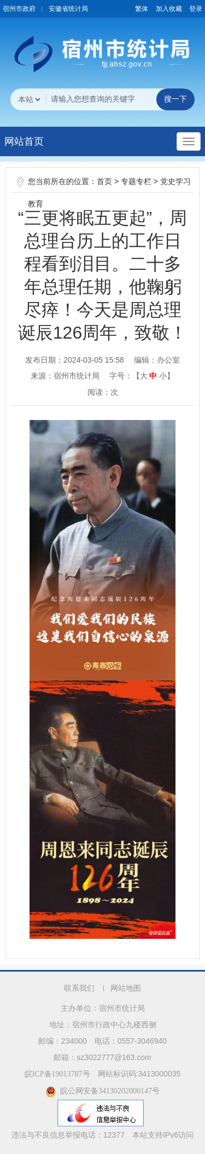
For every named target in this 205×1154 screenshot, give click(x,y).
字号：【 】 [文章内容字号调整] (142, 375)
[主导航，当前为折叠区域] (189, 141)
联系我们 (79, 988)
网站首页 (24, 141)
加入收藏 (169, 9)
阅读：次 (102, 392)
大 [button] (144, 376)
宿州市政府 (19, 9)
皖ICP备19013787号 (57, 1074)
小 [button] (163, 376)
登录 (195, 9)
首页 (104, 181)
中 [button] (153, 376)
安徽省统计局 (68, 9)
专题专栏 (136, 181)
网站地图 (125, 988)
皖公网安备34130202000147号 (102, 1091)
